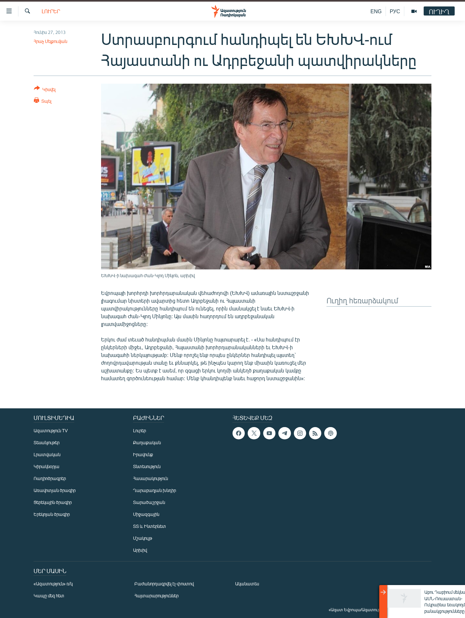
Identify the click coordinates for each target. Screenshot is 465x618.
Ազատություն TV (51, 430)
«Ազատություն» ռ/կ (53, 583)
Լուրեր (51, 11)
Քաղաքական (147, 442)
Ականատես (247, 583)
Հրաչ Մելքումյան (50, 41)
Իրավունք (143, 454)
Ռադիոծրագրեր (50, 478)
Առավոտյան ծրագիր (55, 490)
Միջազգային (146, 514)
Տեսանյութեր (46, 442)
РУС (395, 11)
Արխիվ (140, 550)
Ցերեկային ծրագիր (53, 502)
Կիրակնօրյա (46, 466)
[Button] (45, 90)
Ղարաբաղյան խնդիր (154, 490)
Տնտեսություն (146, 466)
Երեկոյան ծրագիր (52, 514)
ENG (376, 11)
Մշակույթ (142, 538)
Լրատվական (47, 454)
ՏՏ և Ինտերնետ (149, 526)
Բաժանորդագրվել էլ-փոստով (164, 583)
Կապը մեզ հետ (49, 595)
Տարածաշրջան (149, 502)
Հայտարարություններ (156, 595)
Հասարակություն (150, 478)
